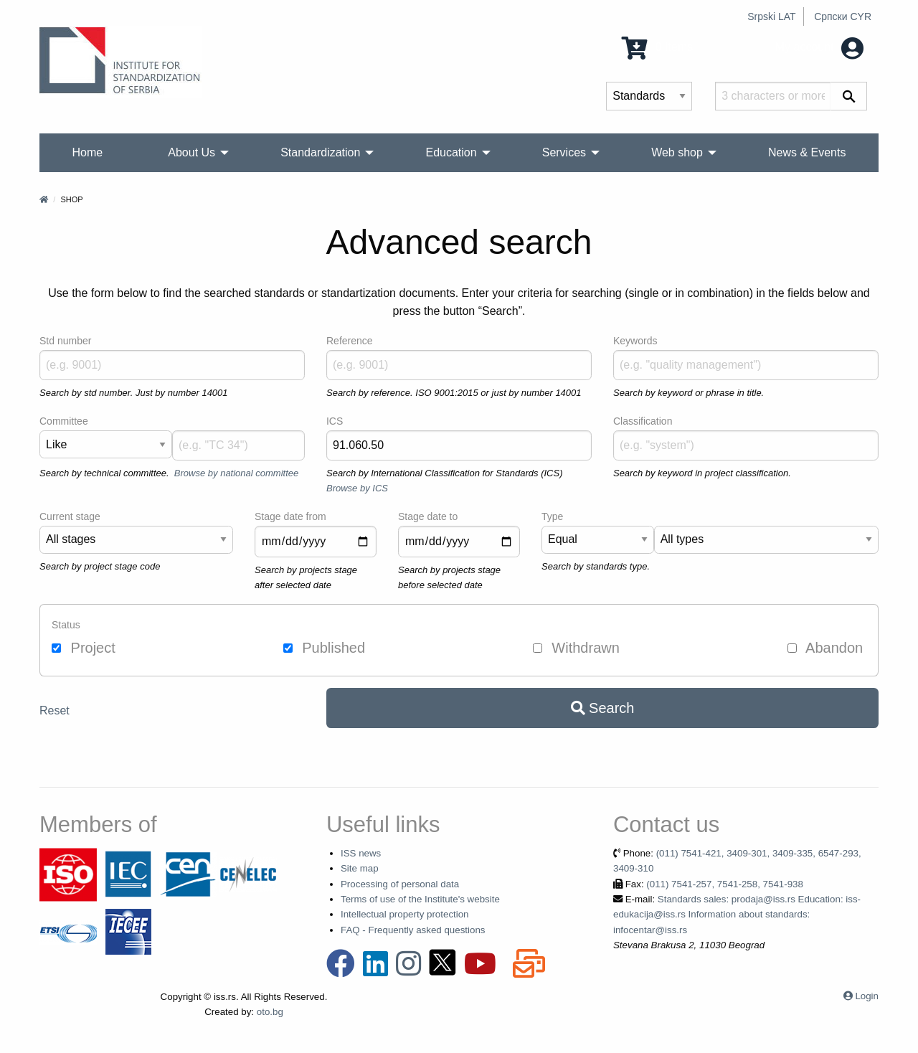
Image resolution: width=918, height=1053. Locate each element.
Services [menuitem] (564, 152)
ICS (334, 421)
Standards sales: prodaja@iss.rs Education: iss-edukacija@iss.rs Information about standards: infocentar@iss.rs (737, 914)
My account (819, 47)
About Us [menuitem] (191, 152)
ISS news (361, 853)
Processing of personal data (400, 884)
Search (603, 708)
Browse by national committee (236, 473)
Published (324, 648)
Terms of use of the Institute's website (420, 899)
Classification (642, 421)
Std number (65, 340)
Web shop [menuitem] (677, 152)
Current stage (69, 516)
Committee (63, 421)
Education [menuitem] (450, 152)
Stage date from (290, 516)
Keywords (635, 340)
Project (83, 648)
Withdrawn (576, 648)
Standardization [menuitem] (320, 152)
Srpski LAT (771, 16)
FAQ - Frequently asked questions (413, 930)
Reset (54, 710)
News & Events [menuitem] (807, 152)
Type (552, 516)
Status (66, 625)
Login (867, 996)
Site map (360, 868)
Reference (349, 340)
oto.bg (270, 1011)
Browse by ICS (357, 488)
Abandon (825, 648)
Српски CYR (842, 16)
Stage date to (428, 516)
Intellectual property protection (405, 914)
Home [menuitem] (87, 152)
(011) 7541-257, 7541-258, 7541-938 (724, 884)
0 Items (657, 47)
